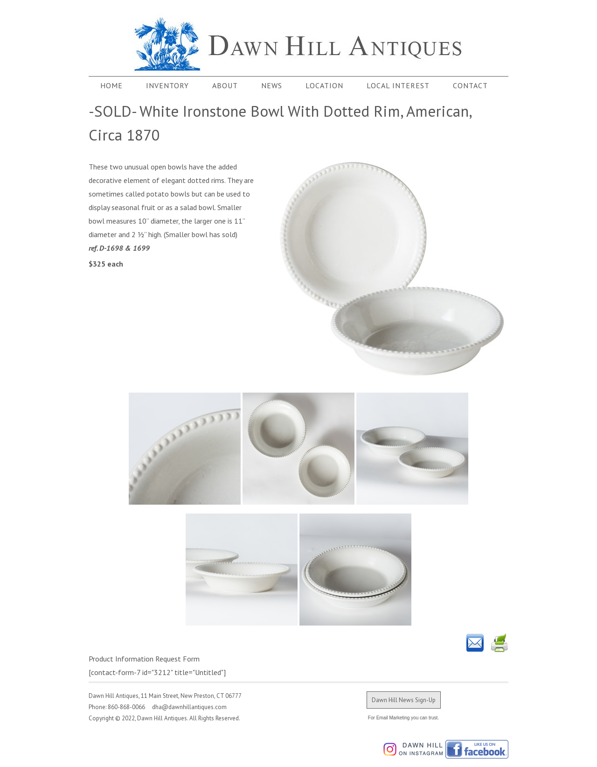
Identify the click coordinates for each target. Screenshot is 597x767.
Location (324, 85)
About (225, 85)
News (271, 85)
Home (111, 85)
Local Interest (398, 85)
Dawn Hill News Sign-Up (404, 700)
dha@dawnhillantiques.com (186, 707)
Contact (470, 85)
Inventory (167, 85)
